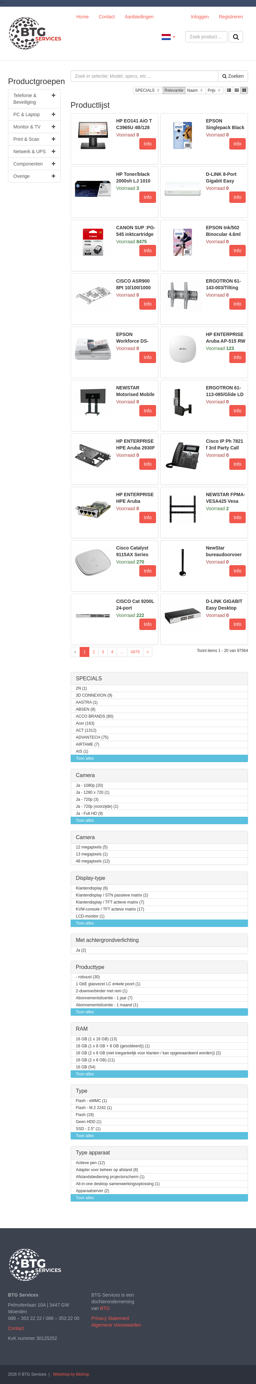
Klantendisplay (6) (92, 888)
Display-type (90, 878)
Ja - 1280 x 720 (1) (93, 792)
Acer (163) (85, 723)
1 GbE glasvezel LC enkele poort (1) (108, 984)
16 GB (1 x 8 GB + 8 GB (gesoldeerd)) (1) (113, 1046)
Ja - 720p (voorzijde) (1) (97, 806)
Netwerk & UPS (34, 151)
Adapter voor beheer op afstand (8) (107, 1169)
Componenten (34, 163)
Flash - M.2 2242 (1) (94, 1107)
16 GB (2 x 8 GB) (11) (95, 1060)
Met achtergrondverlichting (107, 940)
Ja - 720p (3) (87, 799)
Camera (85, 775)
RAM (82, 1029)
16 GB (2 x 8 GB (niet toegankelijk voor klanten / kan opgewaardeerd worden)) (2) (148, 1053)
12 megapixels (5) (92, 847)
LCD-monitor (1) (90, 916)
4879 (135, 652)
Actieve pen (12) (90, 1162)
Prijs (215, 90)
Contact (107, 16)
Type (82, 1091)
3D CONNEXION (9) (94, 695)
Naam (195, 90)
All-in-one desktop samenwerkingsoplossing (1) (118, 1183)
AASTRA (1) (87, 702)
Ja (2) (81, 950)
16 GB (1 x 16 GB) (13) (96, 1039)
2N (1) (81, 688)
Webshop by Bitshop (71, 1374)
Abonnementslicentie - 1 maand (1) (107, 1005)
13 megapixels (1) (92, 854)
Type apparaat (93, 1152)
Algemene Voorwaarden (116, 1325)
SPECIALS (148, 90)
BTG (105, 1308)
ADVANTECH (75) (92, 737)
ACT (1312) (86, 730)
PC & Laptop (34, 114)
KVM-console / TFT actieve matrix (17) (110, 909)
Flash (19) (85, 1114)
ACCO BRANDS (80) (95, 716)
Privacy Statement (110, 1318)
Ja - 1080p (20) (89, 785)
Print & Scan (34, 139)
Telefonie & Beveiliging (34, 98)
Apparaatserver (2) (92, 1190)
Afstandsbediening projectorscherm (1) (110, 1176)
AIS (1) (82, 751)
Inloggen (200, 16)
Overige (34, 176)
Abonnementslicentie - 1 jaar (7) (104, 998)
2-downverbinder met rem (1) (102, 991)
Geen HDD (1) (89, 1121)
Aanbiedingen (139, 16)
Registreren (231, 16)
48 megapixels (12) (93, 861)
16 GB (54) (86, 1067)
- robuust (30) (88, 977)
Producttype (90, 967)
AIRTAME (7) (87, 744)
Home (82, 16)
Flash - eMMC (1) (91, 1100)
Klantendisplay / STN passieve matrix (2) (112, 895)
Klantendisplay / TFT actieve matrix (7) (110, 902)
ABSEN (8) (86, 709)
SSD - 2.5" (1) (88, 1128)
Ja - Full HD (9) (89, 813)
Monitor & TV (34, 126)
